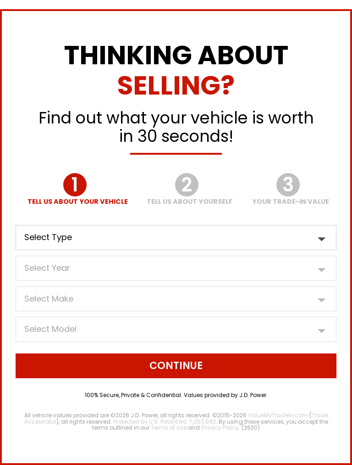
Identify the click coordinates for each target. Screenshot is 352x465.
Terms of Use (169, 427)
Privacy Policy (220, 427)
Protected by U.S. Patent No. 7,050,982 (164, 422)
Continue (176, 366)
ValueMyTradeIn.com (278, 415)
